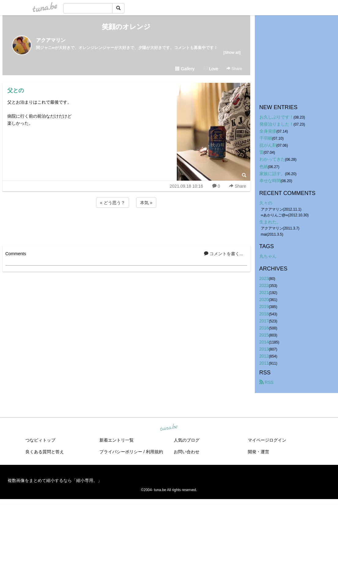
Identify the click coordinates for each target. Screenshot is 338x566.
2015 (264, 335)
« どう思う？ (112, 202)
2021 (264, 292)
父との (15, 90)
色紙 (263, 166)
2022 (264, 285)
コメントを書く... (223, 253)
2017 (264, 320)
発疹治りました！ (276, 124)
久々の (265, 202)
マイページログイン (267, 440)
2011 (264, 363)
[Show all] (231, 52)
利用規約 (154, 451)
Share (234, 68)
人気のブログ (186, 440)
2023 (264, 278)
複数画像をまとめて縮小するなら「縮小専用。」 (55, 480)
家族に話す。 (272, 173)
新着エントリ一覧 (116, 440)
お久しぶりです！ (276, 117)
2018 (264, 313)
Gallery (184, 68)
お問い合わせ (186, 451)
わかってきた (272, 159)
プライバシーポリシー (120, 451)
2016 (264, 327)
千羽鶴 (265, 138)
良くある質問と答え (44, 451)
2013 (264, 349)
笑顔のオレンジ (126, 27)
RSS (266, 382)
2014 (264, 342)
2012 (264, 356)
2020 (264, 299)
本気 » (146, 202)
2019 (264, 306)
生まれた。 (270, 221)
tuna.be (168, 427)
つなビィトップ (40, 440)
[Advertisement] (126, 225)
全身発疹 (268, 131)
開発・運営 (258, 451)
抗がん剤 (268, 145)
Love (210, 68)
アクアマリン (50, 40)
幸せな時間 (270, 180)
